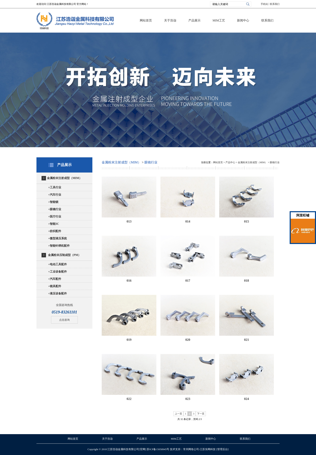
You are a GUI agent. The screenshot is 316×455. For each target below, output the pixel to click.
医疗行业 (54, 216)
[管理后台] (222, 449)
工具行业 (54, 187)
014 (187, 221)
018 (246, 280)
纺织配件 (54, 231)
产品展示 (194, 20)
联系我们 (275, 4)
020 (187, 339)
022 (129, 399)
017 (187, 280)
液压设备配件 (57, 293)
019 (129, 339)
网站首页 (146, 20)
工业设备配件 (57, 271)
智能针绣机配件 (59, 245)
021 (246, 339)
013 (129, 221)
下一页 (200, 413)
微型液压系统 (57, 238)
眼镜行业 (54, 209)
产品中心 (230, 162)
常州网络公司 (191, 449)
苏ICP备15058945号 (158, 449)
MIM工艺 (218, 20)
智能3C (53, 223)
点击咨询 (64, 319)
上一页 (178, 413)
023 (187, 399)
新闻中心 (243, 20)
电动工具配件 (57, 264)
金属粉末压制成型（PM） (64, 255)
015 (246, 221)
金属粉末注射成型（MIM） (64, 178)
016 (129, 280)
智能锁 (53, 202)
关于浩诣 (170, 20)
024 (246, 399)
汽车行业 (54, 194)
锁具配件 (54, 286)
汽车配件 (54, 278)
